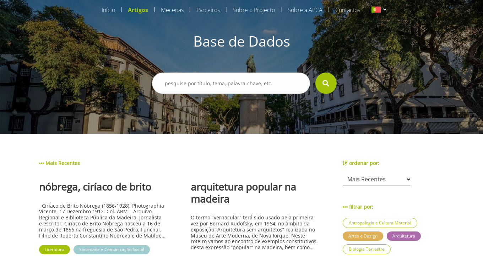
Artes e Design (363, 236)
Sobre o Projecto (254, 10)
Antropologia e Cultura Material (380, 223)
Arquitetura (403, 236)
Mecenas (172, 10)
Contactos (347, 10)
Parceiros (208, 10)
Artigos (138, 10)
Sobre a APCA (305, 10)
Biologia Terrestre (367, 249)
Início (108, 10)
